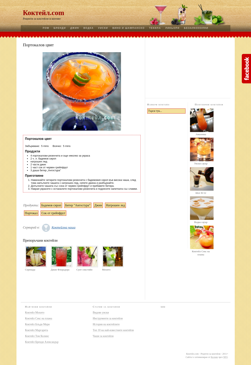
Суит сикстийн (84, 269)
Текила (155, 28)
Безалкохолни (196, 28)
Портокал (31, 213)
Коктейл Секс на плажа (201, 253)
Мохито (106, 269)
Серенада (30, 269)
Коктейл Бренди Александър (42, 341)
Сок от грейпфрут (53, 213)
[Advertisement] (188, 67)
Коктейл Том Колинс (37, 336)
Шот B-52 (201, 192)
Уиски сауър (200, 163)
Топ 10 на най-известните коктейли (113, 330)
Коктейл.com (43, 13)
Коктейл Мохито (35, 312)
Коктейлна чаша (63, 227)
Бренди (60, 28)
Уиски (103, 28)
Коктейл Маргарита (36, 330)
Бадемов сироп (51, 205)
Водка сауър (200, 222)
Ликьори (172, 28)
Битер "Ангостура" (77, 205)
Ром (46, 28)
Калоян (214, 357)
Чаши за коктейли (103, 336)
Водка (88, 28)
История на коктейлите (106, 324)
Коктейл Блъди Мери (37, 324)
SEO (225, 357)
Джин (74, 28)
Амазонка (201, 134)
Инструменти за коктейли (108, 318)
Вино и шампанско (128, 28)
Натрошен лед (115, 205)
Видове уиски (101, 312)
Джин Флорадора (60, 269)
